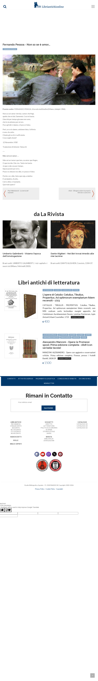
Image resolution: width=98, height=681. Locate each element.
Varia (49, 433)
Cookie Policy (50, 489)
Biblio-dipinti (16, 444)
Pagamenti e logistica (45, 379)
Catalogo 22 (82, 428)
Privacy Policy (39, 489)
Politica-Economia (49, 428)
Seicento (16, 428)
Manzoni (76, 337)
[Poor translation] (8, 510)
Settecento (16, 430)
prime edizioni (66, 337)
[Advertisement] (49, 26)
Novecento (16, 433)
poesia (76, 290)
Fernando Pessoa (10, 49)
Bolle (15, 440)
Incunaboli (16, 424)
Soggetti (49, 422)
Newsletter (49, 383)
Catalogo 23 (82, 426)
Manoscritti (16, 437)
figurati (73, 335)
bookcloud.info (52, 492)
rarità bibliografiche (51, 337)
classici (57, 290)
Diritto (49, 424)
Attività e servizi (25, 379)
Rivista (49, 437)
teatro (88, 335)
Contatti (11, 379)
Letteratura (49, 426)
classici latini (67, 290)
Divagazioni (49, 440)
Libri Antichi (15, 422)
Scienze (49, 430)
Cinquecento (16, 426)
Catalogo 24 (82, 424)
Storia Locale (49, 431)
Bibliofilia (48, 439)
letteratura (48, 290)
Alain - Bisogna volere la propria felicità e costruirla (79, 191)
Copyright (59, 489)
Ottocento (16, 431)
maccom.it (42, 492)
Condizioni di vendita (66, 379)
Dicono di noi (85, 379)
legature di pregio (50, 335)
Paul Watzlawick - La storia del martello (18, 191)
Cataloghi (82, 422)
